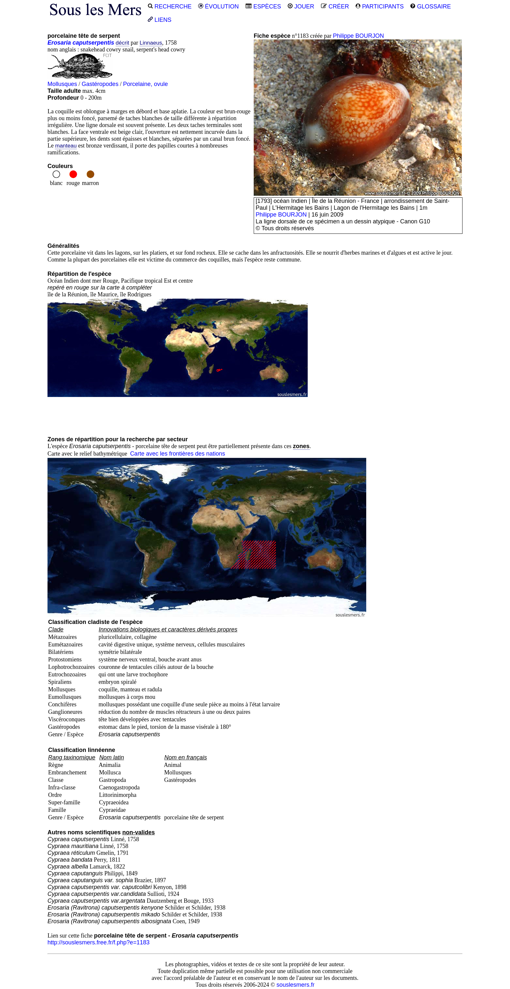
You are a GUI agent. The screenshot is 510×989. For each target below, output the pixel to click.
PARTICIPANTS (380, 6)
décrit (122, 43)
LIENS (159, 20)
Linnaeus (151, 43)
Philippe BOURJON (358, 36)
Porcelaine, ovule (145, 84)
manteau (65, 146)
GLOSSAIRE (430, 6)
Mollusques (62, 84)
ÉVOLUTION (218, 6)
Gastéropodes (100, 84)
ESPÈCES (263, 6)
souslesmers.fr (295, 985)
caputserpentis (93, 42)
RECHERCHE (170, 6)
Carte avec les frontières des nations (177, 453)
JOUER (301, 6)
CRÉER (335, 6)
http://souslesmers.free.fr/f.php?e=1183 (98, 942)
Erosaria (59, 42)
